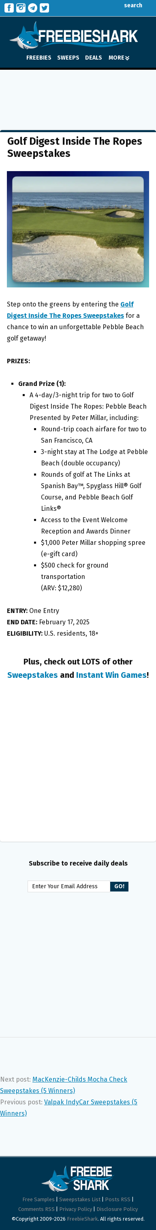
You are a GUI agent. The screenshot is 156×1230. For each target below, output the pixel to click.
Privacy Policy (75, 1209)
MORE (119, 57)
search (127, 5)
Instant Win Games (111, 675)
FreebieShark (82, 1219)
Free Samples (38, 1199)
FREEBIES (38, 57)
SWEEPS (68, 57)
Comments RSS (36, 1209)
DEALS (93, 57)
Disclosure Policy (117, 1209)
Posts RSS (117, 1199)
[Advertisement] (78, 94)
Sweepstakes (32, 675)
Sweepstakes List (79, 1199)
